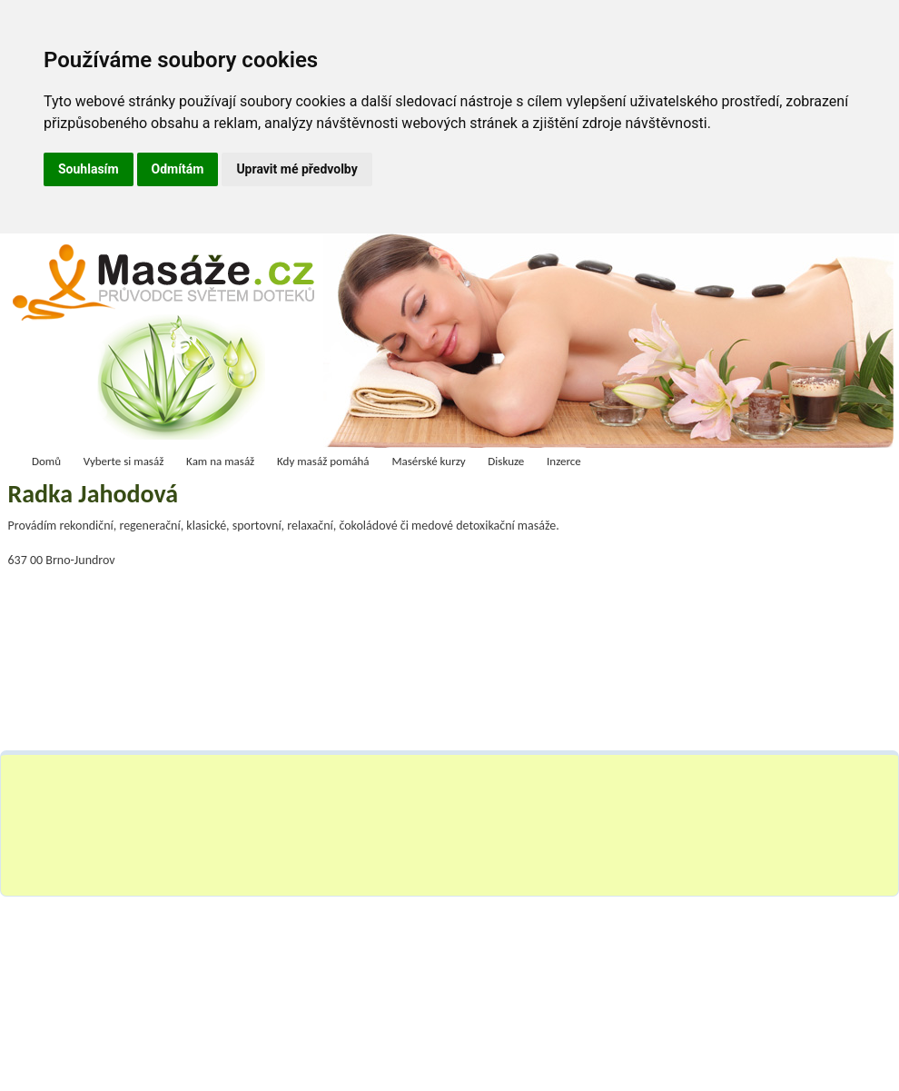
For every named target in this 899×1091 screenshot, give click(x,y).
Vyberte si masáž (124, 461)
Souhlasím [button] (88, 169)
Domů (46, 461)
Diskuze (506, 461)
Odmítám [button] (178, 169)
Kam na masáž (220, 461)
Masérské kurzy (428, 461)
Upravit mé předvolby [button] (296, 169)
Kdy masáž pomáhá (323, 461)
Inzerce (564, 461)
